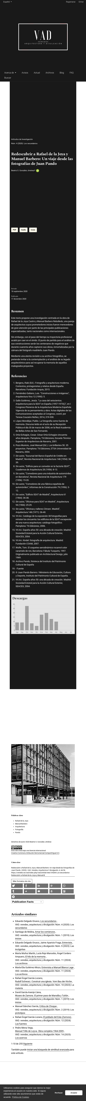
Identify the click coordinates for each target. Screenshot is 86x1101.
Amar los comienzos (45, 932)
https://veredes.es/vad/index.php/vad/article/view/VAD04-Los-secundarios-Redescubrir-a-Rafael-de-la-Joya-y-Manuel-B (40, 874)
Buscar (7, 77)
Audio (23, 230)
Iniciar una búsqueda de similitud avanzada (48, 1049)
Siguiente (27, 1043)
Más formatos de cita (22, 881)
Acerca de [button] (9, 72)
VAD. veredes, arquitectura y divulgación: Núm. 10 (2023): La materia (44, 986)
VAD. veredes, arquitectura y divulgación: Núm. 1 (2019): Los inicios (44, 937)
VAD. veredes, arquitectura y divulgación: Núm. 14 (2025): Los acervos (43, 1036)
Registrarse (70, 2)
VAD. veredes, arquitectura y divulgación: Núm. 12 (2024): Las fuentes (43, 1022)
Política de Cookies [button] (20, 1097)
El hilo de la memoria (35, 956)
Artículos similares (24, 914)
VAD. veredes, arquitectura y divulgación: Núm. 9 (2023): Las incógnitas (44, 948)
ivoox (33, 230)
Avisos (25, 72)
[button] (17, 886)
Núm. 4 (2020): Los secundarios (24, 143)
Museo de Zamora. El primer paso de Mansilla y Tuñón (41, 995)
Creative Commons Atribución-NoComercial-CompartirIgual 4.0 (35, 853)
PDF (14, 230)
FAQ (72, 72)
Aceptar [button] (73, 1093)
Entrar (81, 2)
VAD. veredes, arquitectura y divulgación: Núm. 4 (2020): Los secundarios (44, 926)
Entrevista (67, 942)
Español (8, 1)
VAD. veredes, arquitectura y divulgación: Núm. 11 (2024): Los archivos (43, 962)
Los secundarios (48, 921)
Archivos (50, 72)
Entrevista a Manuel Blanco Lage (58, 967)
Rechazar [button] (59, 1093)
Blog (62, 72)
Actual (37, 72)
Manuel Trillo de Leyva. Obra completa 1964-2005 (39, 1031)
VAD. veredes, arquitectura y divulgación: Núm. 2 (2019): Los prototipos (44, 1011)
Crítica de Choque (48, 1006)
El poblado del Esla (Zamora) (57, 1017)
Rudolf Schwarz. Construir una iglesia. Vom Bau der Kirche (43, 981)
